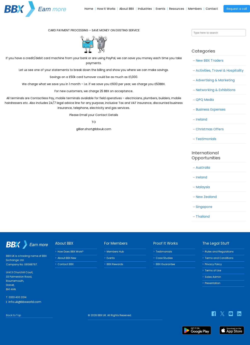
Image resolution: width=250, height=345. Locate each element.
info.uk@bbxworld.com (24, 302)
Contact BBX (66, 264)
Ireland (201, 119)
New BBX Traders (209, 60)
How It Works (106, 9)
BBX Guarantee (165, 264)
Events (160, 9)
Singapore (204, 206)
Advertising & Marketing (215, 80)
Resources (176, 9)
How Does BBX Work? (70, 251)
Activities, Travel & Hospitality (220, 70)
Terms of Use (213, 270)
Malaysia (203, 187)
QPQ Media (205, 99)
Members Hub (115, 251)
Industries (145, 9)
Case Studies (164, 258)
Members (195, 9)
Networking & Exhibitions (216, 90)
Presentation (212, 283)
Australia (203, 167)
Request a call (237, 9)
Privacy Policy (213, 264)
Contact (212, 9)
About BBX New (67, 258)
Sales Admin (213, 277)
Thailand (203, 216)
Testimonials (206, 139)
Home (89, 9)
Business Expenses (211, 109)
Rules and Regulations (219, 251)
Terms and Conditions (219, 258)
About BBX (126, 9)
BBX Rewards (115, 264)
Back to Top (13, 315)
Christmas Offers (210, 129)
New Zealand (206, 196)
